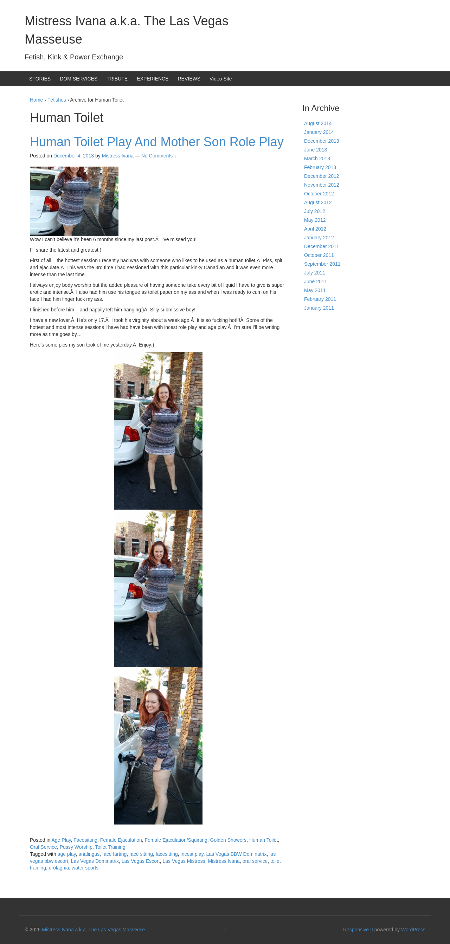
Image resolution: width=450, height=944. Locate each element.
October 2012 (319, 193)
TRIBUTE (117, 79)
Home (36, 100)
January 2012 (319, 237)
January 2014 (319, 132)
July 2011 (314, 273)
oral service (255, 861)
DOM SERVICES (78, 79)
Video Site (221, 79)
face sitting (141, 854)
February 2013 (320, 167)
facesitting (167, 854)
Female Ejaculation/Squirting (176, 840)
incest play (192, 854)
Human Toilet (263, 840)
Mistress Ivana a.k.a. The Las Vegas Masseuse (93, 929)
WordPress (413, 929)
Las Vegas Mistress (183, 861)
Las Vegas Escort (141, 861)
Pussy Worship (76, 847)
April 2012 (315, 229)
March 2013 (317, 158)
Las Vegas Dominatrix (95, 861)
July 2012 (314, 211)
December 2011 (321, 246)
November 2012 (321, 185)
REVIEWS (189, 79)
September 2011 (322, 264)
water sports (85, 868)
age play (67, 854)
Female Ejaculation (121, 840)
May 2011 (315, 290)
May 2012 (315, 220)
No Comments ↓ (158, 156)
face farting (114, 854)
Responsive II (358, 929)
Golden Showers (228, 840)
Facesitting (85, 840)
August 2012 (318, 202)
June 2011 (315, 281)
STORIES (40, 79)
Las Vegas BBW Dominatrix (236, 854)
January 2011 (319, 308)
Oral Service (43, 847)
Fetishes (56, 100)
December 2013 (321, 141)
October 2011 (319, 255)
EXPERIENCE (152, 79)
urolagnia (59, 868)
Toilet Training (110, 847)
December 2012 (321, 176)
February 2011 (320, 299)
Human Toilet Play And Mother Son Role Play (157, 142)
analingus (88, 854)
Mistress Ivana (224, 861)
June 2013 (315, 150)
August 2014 (318, 123)
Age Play (61, 840)
